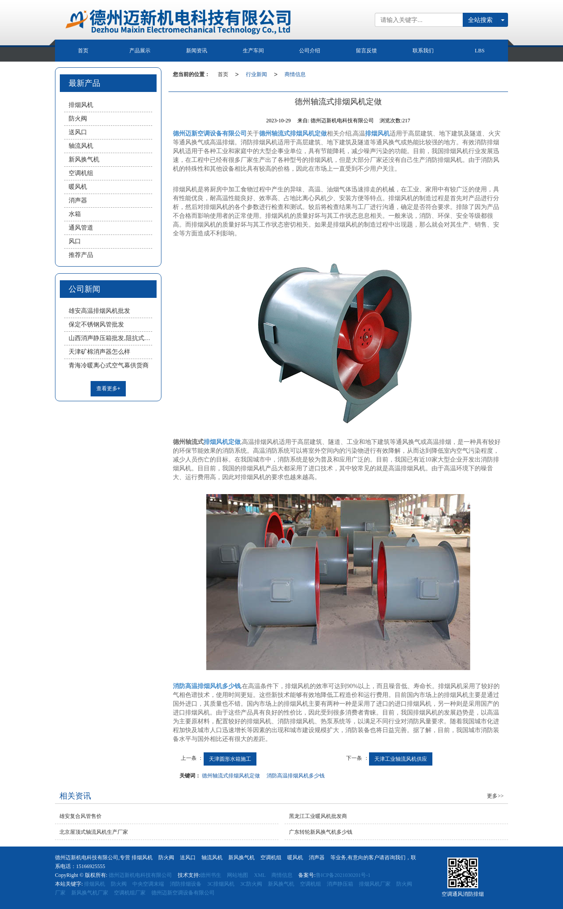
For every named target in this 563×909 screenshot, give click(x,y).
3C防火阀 (251, 884)
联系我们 (423, 51)
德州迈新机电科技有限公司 (140, 875)
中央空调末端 (148, 884)
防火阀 (78, 118)
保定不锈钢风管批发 (96, 324)
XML (260, 875)
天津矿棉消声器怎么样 (99, 351)
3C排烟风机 (220, 884)
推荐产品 (81, 255)
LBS (480, 51)
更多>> (495, 796)
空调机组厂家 (130, 893)
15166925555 (90, 866)
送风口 (78, 132)
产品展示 (139, 51)
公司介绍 (309, 51)
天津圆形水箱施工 (230, 759)
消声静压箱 (340, 884)
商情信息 (295, 74)
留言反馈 (366, 51)
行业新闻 (256, 74)
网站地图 (237, 875)
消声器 (78, 200)
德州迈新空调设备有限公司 (183, 893)
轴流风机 (81, 146)
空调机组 (81, 173)
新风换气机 (84, 159)
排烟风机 (81, 105)
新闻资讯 (196, 51)
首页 (83, 51)
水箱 (75, 214)
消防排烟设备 (185, 884)
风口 (75, 241)
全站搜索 (480, 19)
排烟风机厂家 (375, 884)
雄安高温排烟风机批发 (99, 311)
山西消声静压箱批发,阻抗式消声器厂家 (110, 338)
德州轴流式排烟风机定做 (231, 776)
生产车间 (253, 51)
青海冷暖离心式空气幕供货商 (109, 365)
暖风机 (78, 186)
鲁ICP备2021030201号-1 (343, 875)
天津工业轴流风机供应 (400, 759)
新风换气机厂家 (89, 893)
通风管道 (81, 227)
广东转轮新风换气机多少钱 (320, 832)
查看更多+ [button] (108, 388)
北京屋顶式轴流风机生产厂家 (93, 832)
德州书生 (210, 875)
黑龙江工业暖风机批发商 (318, 816)
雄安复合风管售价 (80, 816)
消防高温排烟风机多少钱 (296, 776)
